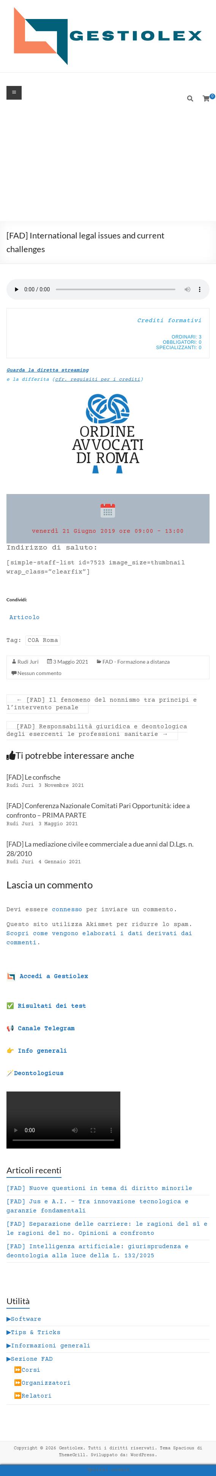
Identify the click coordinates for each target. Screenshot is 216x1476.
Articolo (24, 617)
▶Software (23, 1319)
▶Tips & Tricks (33, 1332)
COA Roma (43, 640)
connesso (67, 909)
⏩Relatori (33, 1396)
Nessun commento (39, 673)
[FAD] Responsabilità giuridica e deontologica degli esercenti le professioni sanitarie (96, 730)
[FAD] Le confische (33, 777)
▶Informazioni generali (48, 1346)
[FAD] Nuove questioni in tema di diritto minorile (99, 1188)
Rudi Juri (28, 661)
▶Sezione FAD (29, 1359)
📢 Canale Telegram (40, 1028)
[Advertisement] (108, 164)
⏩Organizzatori (42, 1383)
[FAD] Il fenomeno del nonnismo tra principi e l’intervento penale (101, 704)
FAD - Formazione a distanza (136, 661)
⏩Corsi (27, 1370)
